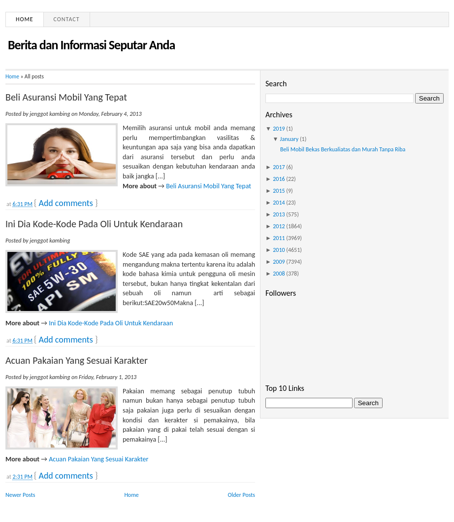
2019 (279, 128)
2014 (279, 202)
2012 (279, 226)
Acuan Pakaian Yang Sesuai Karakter (76, 360)
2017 (279, 167)
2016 (279, 178)
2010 (279, 249)
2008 (279, 273)
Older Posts (241, 494)
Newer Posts (20, 494)
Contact (67, 19)
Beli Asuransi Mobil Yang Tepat (66, 97)
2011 (279, 238)
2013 (279, 214)
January (289, 139)
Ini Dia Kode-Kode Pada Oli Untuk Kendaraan (94, 224)
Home (24, 19)
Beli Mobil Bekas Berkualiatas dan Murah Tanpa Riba (342, 149)
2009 (279, 261)
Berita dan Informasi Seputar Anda (91, 45)
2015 (279, 190)
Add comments (65, 203)
